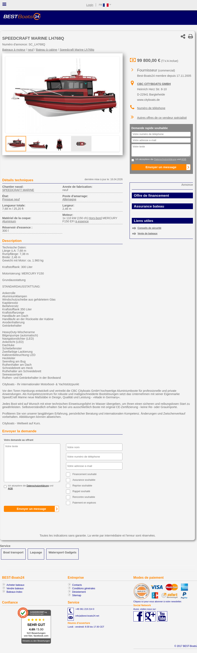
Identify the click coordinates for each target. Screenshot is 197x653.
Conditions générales (83, 588)
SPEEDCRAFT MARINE (18, 190)
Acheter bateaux (15, 585)
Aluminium (9, 221)
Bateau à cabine (46, 49)
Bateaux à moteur (13, 49)
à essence (82, 221)
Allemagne (69, 199)
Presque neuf (11, 199)
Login (89, 5)
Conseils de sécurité (149, 228)
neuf (31, 49)
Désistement (79, 591)
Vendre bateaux (15, 588)
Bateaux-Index (14, 591)
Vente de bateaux (147, 233)
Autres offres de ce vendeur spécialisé (162, 117)
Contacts (77, 585)
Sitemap (76, 595)
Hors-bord (95, 218)
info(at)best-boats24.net (87, 616)
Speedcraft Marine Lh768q (77, 49)
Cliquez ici (138, 601)
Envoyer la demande (19, 431)
